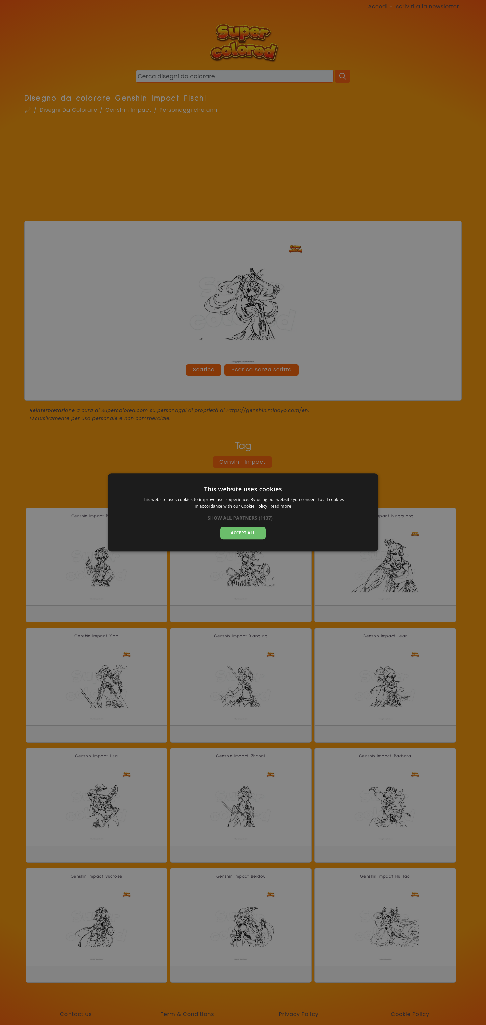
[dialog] (243, 512)
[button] (243, 518)
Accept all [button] (243, 533)
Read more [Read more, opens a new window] (280, 506)
